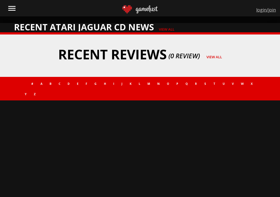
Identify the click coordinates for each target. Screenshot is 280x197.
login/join (266, 10)
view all (166, 29)
